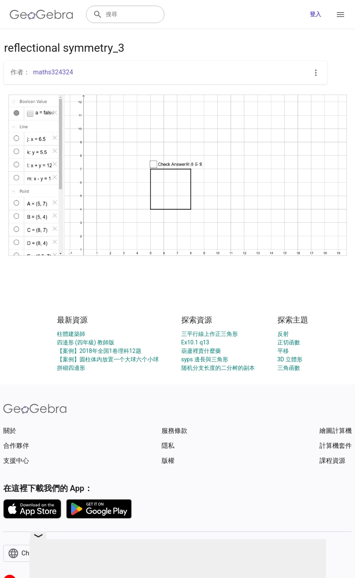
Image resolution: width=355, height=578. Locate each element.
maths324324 (53, 72)
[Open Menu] (340, 14)
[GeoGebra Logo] (41, 14)
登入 (315, 14)
